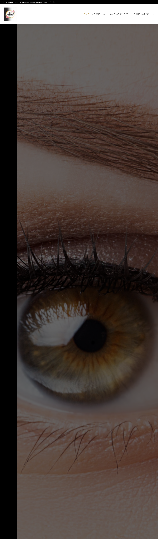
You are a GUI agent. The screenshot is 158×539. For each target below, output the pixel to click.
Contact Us (142, 14)
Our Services (119, 14)
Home (85, 14)
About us (98, 14)
